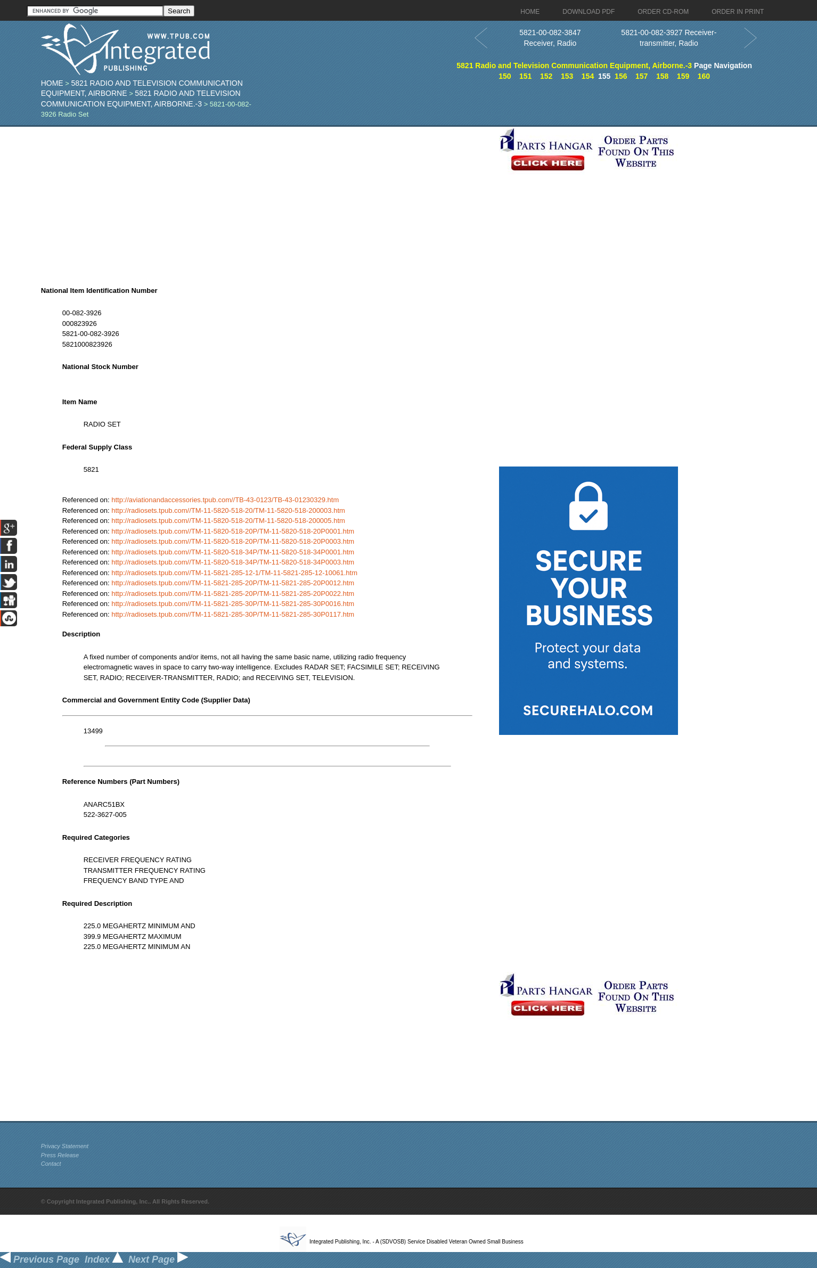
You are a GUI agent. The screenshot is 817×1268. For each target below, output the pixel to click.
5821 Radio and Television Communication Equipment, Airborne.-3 (574, 65)
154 (588, 76)
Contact (51, 1163)
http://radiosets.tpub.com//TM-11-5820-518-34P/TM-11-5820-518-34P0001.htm (232, 552)
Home (52, 83)
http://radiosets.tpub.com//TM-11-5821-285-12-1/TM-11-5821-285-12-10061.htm (234, 573)
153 (567, 76)
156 (621, 76)
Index (104, 1259)
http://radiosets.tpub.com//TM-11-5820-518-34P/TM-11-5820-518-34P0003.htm (232, 562)
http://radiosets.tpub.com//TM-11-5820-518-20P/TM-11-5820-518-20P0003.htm (232, 541)
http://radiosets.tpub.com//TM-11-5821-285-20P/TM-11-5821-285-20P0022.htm (232, 594)
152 (546, 76)
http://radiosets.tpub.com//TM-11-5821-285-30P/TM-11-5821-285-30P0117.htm (232, 614)
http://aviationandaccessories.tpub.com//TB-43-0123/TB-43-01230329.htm (225, 500)
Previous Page (39, 1259)
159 (683, 76)
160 (704, 76)
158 (662, 76)
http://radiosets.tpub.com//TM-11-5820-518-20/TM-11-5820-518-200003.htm (228, 510)
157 (641, 76)
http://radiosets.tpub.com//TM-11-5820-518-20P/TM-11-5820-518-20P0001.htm (232, 531)
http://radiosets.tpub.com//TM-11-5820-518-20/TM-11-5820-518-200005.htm (228, 521)
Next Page (158, 1259)
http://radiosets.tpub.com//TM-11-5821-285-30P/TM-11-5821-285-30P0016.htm (232, 604)
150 (505, 76)
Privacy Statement (64, 1146)
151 (525, 76)
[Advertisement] (267, 201)
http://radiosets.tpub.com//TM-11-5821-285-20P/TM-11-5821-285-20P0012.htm (232, 583)
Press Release (60, 1155)
